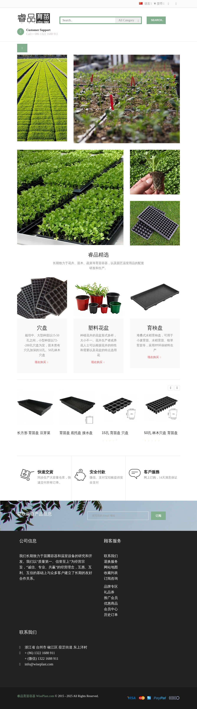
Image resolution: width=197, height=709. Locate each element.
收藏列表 (111, 573)
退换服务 (111, 561)
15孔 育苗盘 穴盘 (115, 433)
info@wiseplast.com (39, 664)
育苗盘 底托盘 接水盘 (76, 433)
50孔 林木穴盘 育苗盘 (161, 433)
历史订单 (111, 615)
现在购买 (41, 362)
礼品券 (109, 592)
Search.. (157, 20)
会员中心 (111, 609)
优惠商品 (111, 603)
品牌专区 (111, 586)
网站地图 (111, 567)
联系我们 (111, 556)
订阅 (158, 515)
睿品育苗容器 (26, 696)
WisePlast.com (45, 696)
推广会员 (111, 598)
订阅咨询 (111, 578)
